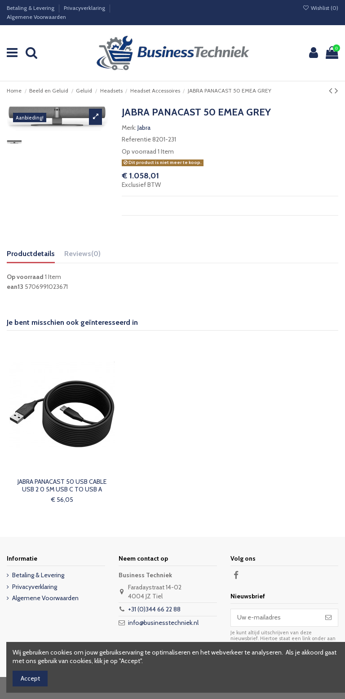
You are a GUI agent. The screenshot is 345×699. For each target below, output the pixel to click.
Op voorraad (139, 151)
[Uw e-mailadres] (275, 617)
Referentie (136, 139)
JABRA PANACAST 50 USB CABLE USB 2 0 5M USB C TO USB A (62, 485)
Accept (30, 678)
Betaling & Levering (31, 7)
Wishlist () (320, 7)
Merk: (129, 128)
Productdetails (31, 253)
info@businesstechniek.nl (163, 623)
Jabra (143, 128)
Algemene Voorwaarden (36, 16)
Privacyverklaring (85, 7)
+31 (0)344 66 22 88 (154, 609)
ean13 (15, 287)
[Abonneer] (328, 617)
